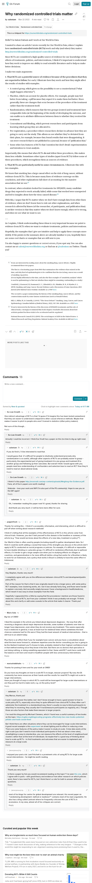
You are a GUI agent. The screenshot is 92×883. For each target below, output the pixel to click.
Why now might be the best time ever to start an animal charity (34, 855)
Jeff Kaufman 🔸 (11, 877)
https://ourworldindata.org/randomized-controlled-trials (48, 33)
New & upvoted (18, 407)
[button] (21, 331)
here (54, 290)
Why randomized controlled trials (41, 14)
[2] (58, 194)
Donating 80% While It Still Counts (21, 874)
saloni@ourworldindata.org (31, 246)
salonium (12, 19)
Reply (6, 430)
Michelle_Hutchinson (12, 838)
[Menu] (3, 4)
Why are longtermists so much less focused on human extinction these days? (41, 835)
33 (39, 838)
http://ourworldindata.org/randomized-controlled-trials (31, 52)
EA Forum (13, 4)
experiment (35, 726)
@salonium (63, 246)
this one (77, 774)
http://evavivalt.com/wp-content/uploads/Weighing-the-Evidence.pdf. (55, 481)
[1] (28, 182)
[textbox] (45, 389)
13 (46, 19)
